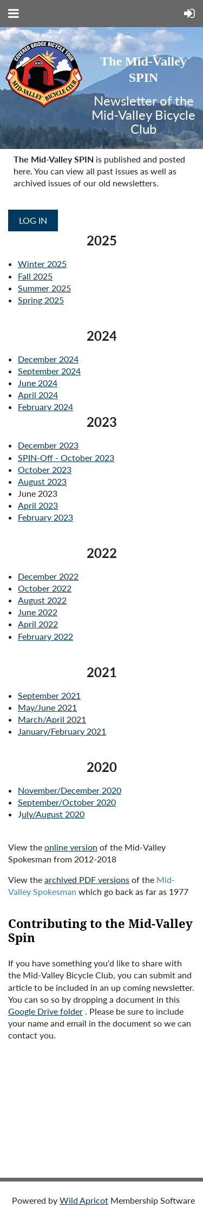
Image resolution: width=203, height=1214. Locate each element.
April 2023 (38, 505)
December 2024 (48, 359)
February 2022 (45, 636)
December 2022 (48, 576)
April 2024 (38, 394)
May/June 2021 (47, 707)
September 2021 (49, 695)
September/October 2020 (67, 802)
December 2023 (48, 445)
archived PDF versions (86, 879)
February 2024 (45, 406)
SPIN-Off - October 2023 (66, 457)
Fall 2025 (35, 276)
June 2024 (37, 383)
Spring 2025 (41, 300)
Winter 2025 (42, 263)
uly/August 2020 (53, 814)
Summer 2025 (44, 288)
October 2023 (44, 469)
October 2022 (44, 588)
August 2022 (42, 600)
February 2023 (45, 517)
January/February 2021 (62, 731)
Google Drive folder (45, 1011)
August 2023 (42, 481)
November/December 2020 (69, 790)
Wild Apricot (84, 1200)
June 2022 (37, 612)
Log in (33, 220)
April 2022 (38, 624)
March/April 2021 (52, 719)
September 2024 (49, 371)
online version (70, 847)
